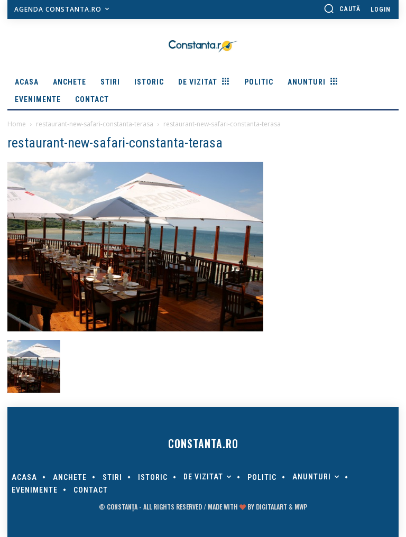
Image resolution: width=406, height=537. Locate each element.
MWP (300, 506)
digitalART (271, 506)
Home (16, 123)
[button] (342, 8)
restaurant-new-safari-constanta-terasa (94, 123)
